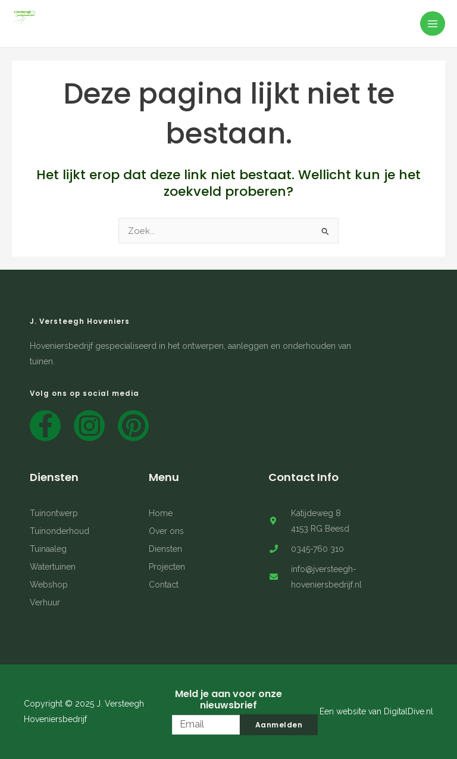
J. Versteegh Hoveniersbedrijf (85, 30)
